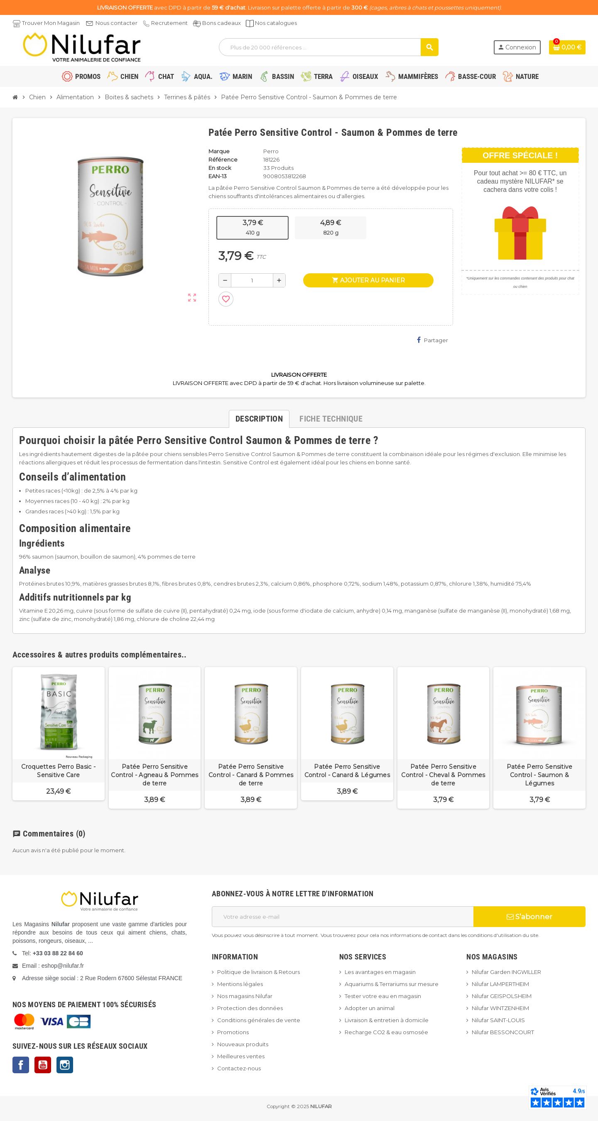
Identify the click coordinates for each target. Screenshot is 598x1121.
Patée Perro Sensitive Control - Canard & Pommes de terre (250, 775)
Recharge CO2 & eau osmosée (386, 1032)
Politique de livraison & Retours (258, 972)
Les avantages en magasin (380, 972)
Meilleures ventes (241, 1056)
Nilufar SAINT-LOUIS (498, 1020)
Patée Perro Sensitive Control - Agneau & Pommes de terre (154, 775)
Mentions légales (240, 984)
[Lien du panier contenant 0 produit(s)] (567, 47)
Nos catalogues (276, 23)
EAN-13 (217, 176)
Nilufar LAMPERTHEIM (500, 984)
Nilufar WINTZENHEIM (500, 1008)
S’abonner (529, 916)
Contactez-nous (239, 1068)
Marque (219, 151)
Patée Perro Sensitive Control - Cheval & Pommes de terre (443, 775)
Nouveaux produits (242, 1044)
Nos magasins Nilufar (244, 996)
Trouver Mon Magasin (51, 23)
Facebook (20, 1065)
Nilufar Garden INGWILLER (506, 972)
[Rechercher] (328, 47)
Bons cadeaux (221, 23)
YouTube (42, 1065)
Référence (223, 159)
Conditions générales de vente (258, 1020)
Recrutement (169, 23)
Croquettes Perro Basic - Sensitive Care (58, 771)
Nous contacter (116, 23)
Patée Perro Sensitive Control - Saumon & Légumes (540, 775)
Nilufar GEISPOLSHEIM (502, 996)
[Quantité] (252, 280)
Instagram (64, 1065)
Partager (432, 339)
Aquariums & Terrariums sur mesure (392, 984)
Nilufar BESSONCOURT (503, 1032)
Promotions (233, 1032)
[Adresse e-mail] (342, 916)
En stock (219, 167)
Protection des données (250, 1008)
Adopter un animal (370, 1008)
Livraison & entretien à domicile (387, 1020)
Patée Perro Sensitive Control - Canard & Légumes (347, 771)
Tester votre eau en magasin (383, 996)
